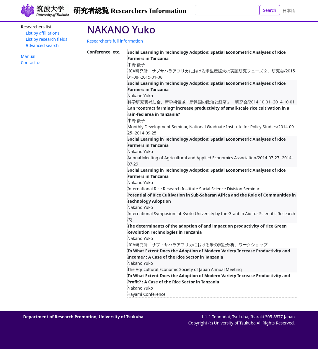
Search (269, 10)
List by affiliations (43, 33)
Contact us (31, 62)
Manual (28, 56)
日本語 (289, 10)
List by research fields (47, 39)
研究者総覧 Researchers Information (130, 10)
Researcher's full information (115, 41)
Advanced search (42, 45)
